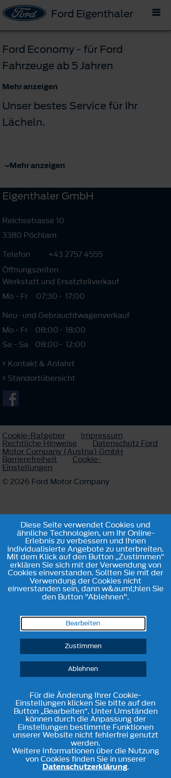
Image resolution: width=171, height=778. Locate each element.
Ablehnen (83, 669)
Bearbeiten (83, 623)
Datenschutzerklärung (84, 766)
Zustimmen (83, 646)
